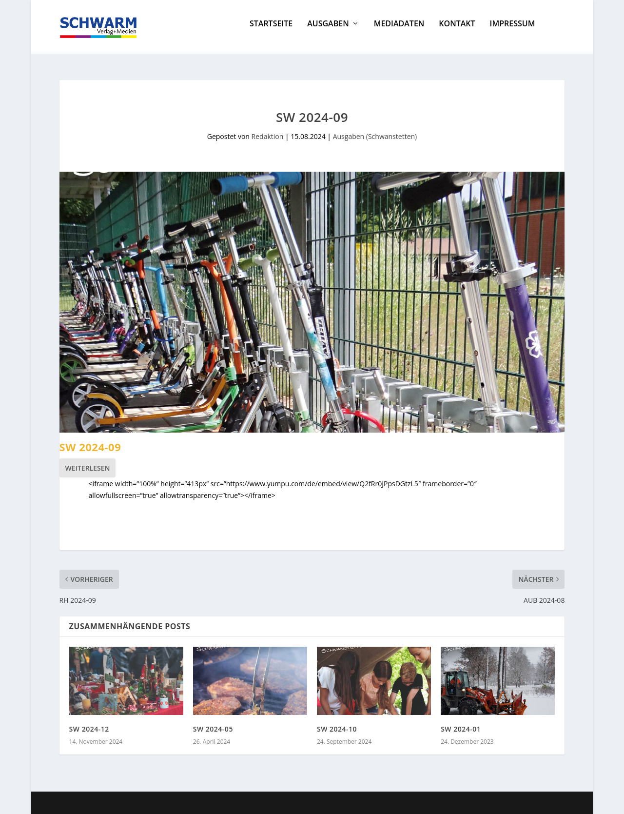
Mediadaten (399, 31)
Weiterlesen (87, 468)
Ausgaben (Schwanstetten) (375, 136)
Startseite (271, 31)
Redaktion (268, 136)
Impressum (512, 31)
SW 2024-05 (213, 729)
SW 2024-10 (337, 729)
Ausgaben (328, 31)
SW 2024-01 (461, 729)
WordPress (236, 802)
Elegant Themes (132, 802)
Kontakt (457, 31)
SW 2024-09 (90, 446)
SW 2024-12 (89, 729)
